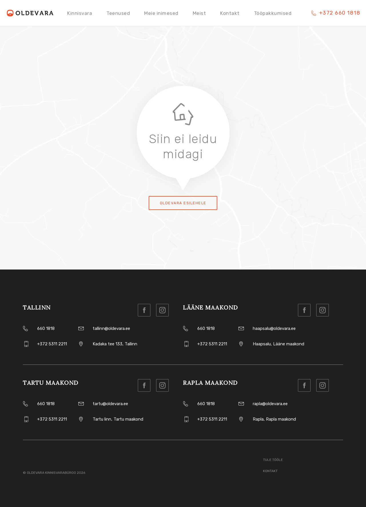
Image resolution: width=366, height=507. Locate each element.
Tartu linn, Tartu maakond (118, 419)
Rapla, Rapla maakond (274, 419)
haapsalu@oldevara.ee (274, 328)
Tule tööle (273, 460)
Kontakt (230, 13)
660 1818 (46, 328)
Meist (199, 13)
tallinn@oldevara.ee (111, 328)
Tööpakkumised (273, 13)
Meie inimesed (161, 13)
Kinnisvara (79, 13)
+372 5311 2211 (52, 343)
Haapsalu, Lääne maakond (278, 343)
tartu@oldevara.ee (110, 403)
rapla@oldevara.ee (270, 403)
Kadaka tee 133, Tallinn (115, 343)
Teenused (118, 13)
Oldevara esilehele (183, 203)
